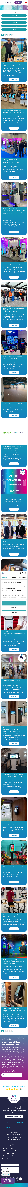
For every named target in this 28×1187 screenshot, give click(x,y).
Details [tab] (14, 577)
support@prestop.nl (14, 1145)
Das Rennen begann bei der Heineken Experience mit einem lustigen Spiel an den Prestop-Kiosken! (13, 961)
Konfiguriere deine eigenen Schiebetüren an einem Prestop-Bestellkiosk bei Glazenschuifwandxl (12, 729)
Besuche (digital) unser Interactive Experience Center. (14, 1111)
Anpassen (14, 607)
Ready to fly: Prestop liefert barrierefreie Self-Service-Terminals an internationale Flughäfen (14, 112)
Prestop (7, 1127)
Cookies (3, 1185)
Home (7, 1122)
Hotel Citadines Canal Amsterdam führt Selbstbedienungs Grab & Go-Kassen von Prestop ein (14, 1010)
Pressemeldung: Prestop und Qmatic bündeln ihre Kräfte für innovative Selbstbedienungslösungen (13, 448)
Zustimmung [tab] (5, 577)
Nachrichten (20, 1125)
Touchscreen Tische (7, 1153)
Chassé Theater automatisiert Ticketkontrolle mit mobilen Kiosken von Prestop (14, 633)
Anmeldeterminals (6, 1161)
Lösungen (20, 1122)
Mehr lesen (14, 79)
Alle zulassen (14, 602)
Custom (20, 1124)
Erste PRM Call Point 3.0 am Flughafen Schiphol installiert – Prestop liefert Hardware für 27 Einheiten (13, 310)
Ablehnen (14, 612)
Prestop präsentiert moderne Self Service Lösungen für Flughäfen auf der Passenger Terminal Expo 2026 (13, 160)
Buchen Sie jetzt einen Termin (11, 1075)
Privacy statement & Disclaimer (11, 1185)
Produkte (8, 1124)
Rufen (18, 2)
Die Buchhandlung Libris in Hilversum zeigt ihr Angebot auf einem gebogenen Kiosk (13, 776)
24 (14, 34)
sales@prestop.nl (14, 1143)
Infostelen (4, 1158)
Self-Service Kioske (7, 1148)
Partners (7, 1125)
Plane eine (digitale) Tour (14, 1116)
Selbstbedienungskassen (9, 1156)
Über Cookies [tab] (22, 577)
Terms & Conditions (22, 1185)
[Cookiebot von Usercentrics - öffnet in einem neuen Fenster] (20, 573)
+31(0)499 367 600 (15, 1137)
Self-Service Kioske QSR (8, 1151)
